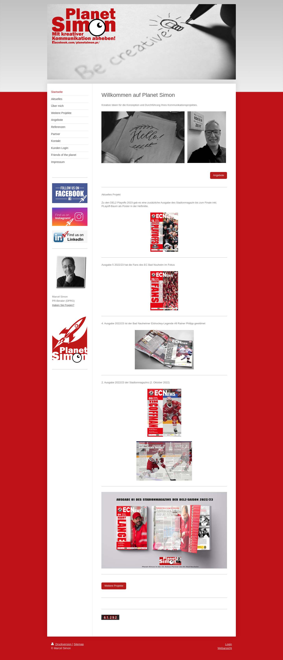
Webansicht (225, 648)
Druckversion (61, 644)
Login (228, 644)
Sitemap (79, 644)
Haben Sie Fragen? (63, 305)
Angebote (218, 175)
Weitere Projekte (113, 585)
